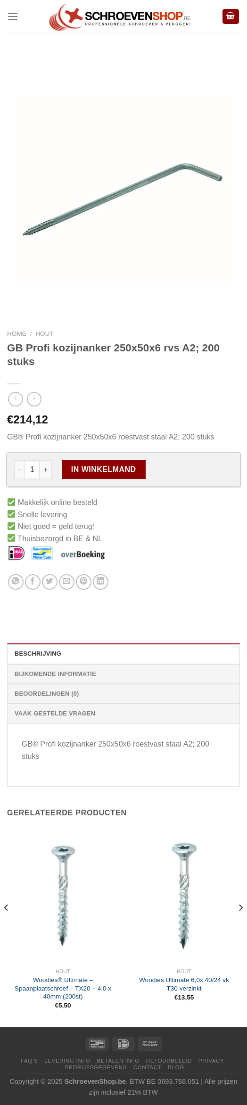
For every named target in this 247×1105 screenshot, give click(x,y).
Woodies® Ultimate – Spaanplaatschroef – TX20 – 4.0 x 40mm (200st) (63, 988)
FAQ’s (29, 1060)
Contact (147, 1067)
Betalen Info (118, 1060)
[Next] (240, 926)
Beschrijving (38, 653)
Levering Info (67, 1060)
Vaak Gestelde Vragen (55, 713)
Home (16, 333)
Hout (44, 333)
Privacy (211, 1060)
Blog (176, 1067)
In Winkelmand (103, 469)
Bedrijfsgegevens (96, 1067)
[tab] (123, 653)
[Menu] (12, 16)
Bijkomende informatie (55, 673)
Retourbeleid (169, 1060)
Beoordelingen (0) (47, 693)
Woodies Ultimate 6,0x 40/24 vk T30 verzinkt (184, 984)
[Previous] (6, 926)
